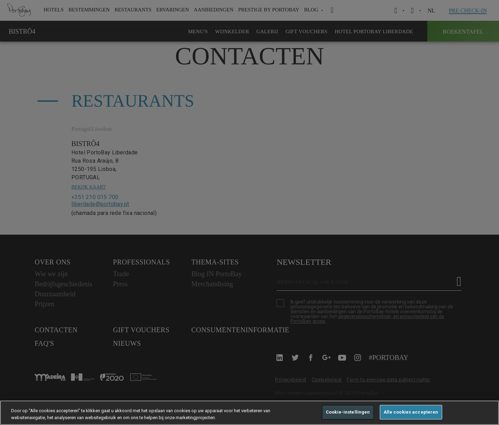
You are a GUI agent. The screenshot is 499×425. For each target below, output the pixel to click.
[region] (249, 412)
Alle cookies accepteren (411, 412)
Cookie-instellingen (348, 412)
